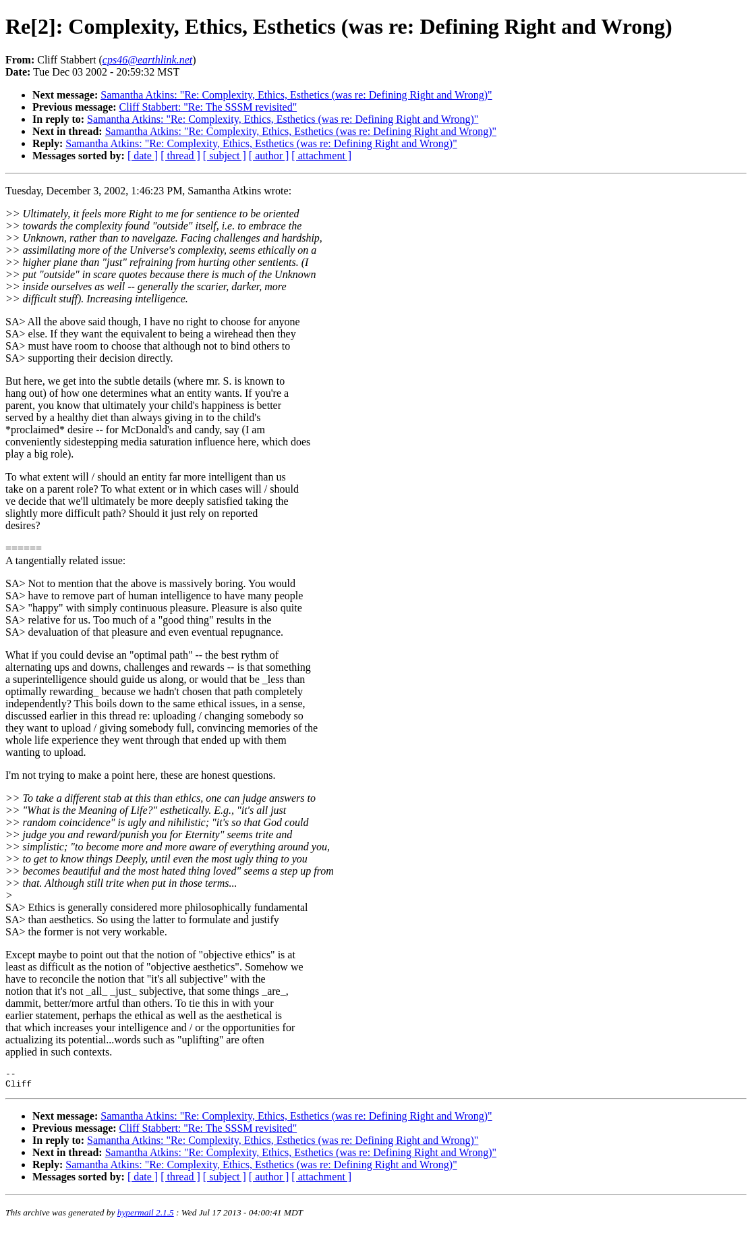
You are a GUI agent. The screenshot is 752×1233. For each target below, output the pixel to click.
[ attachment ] (321, 155)
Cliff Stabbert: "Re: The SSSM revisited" (208, 107)
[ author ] (269, 155)
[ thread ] (180, 155)
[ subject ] (224, 155)
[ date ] (142, 155)
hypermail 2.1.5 (145, 1216)
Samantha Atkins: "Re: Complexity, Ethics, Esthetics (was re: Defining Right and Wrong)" (296, 95)
